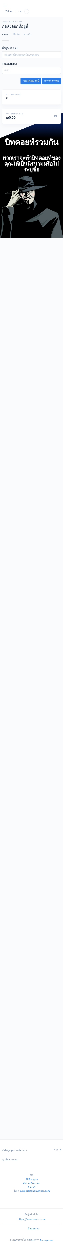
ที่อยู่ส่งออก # (10, 48)
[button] (18, 11)
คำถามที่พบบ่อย (31, 1183)
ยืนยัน (16, 34)
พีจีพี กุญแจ (31, 1179)
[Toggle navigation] (5, 5)
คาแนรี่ (31, 1187)
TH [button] (8, 11)
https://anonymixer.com (31, 1219)
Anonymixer (46, 1240)
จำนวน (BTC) (9, 63)
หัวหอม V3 (33, 1228)
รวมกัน (27, 34)
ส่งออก (5, 34)
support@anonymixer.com (35, 1190)
